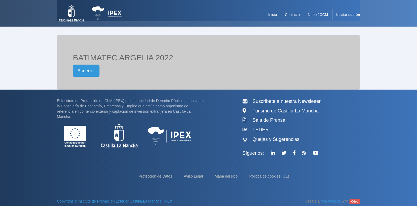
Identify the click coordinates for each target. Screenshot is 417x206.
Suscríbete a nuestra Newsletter (287, 101)
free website (331, 201)
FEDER (261, 129)
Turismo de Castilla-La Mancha (286, 110)
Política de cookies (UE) (269, 176)
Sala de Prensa (269, 120)
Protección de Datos (156, 176)
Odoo (354, 201)
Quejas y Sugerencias (276, 139)
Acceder (86, 70)
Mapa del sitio (227, 176)
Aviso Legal (194, 176)
